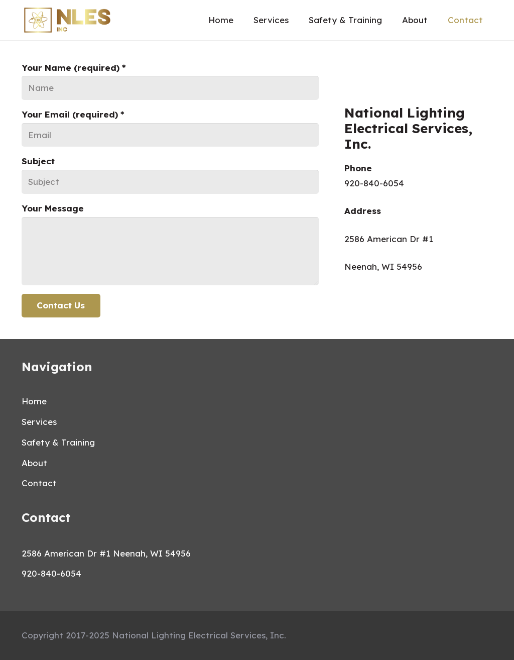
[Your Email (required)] (170, 135)
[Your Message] (170, 251)
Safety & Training (58, 442)
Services (39, 421)
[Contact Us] (61, 306)
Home (34, 401)
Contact (39, 483)
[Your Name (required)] (170, 88)
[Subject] (170, 182)
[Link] (67, 20)
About (34, 463)
